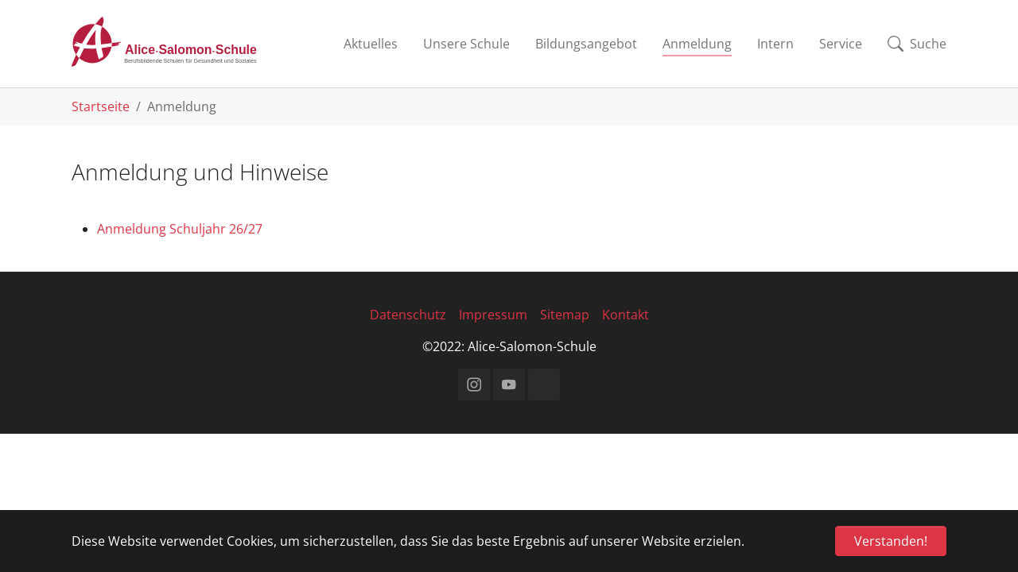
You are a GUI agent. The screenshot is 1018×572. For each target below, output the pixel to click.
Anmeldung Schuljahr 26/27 (179, 229)
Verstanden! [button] (890, 541)
